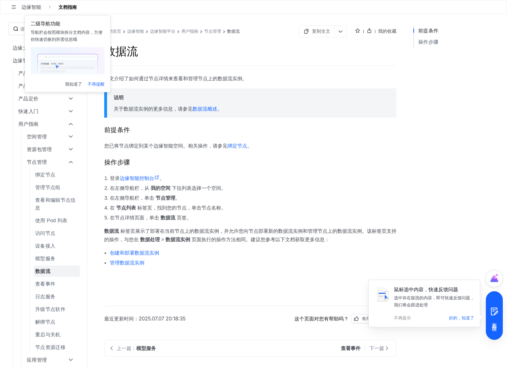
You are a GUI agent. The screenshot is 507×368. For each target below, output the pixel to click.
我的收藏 (387, 31)
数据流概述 (205, 109)
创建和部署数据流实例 (134, 253)
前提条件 (428, 30)
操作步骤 (428, 42)
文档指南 (67, 7)
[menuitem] (44, 174)
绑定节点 (237, 146)
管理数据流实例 (127, 263)
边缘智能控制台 (139, 178)
